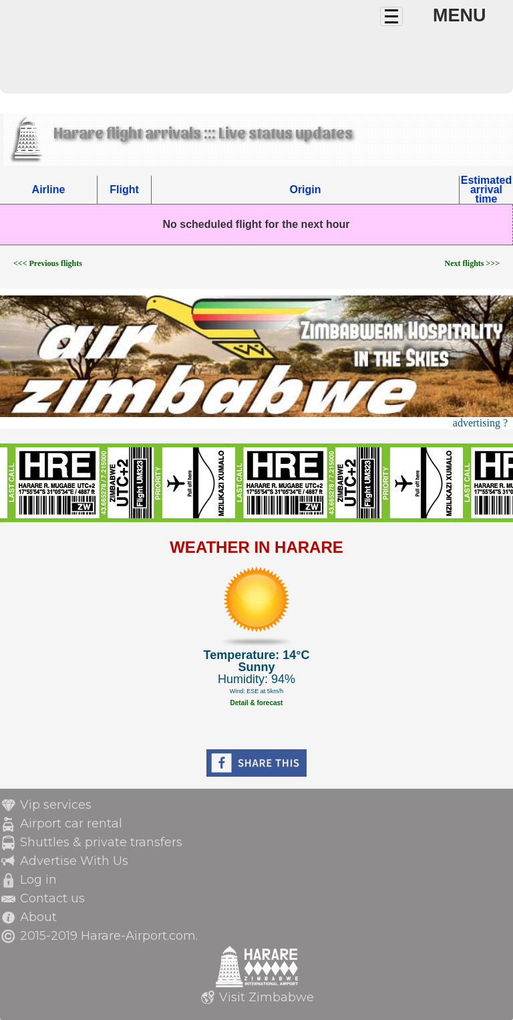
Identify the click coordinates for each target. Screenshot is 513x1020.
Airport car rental (71, 823)
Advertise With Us (74, 861)
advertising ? (480, 422)
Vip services (56, 804)
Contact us (52, 898)
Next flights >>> (472, 263)
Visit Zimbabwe (266, 997)
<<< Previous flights (47, 263)
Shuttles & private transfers (101, 842)
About (38, 917)
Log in (38, 879)
